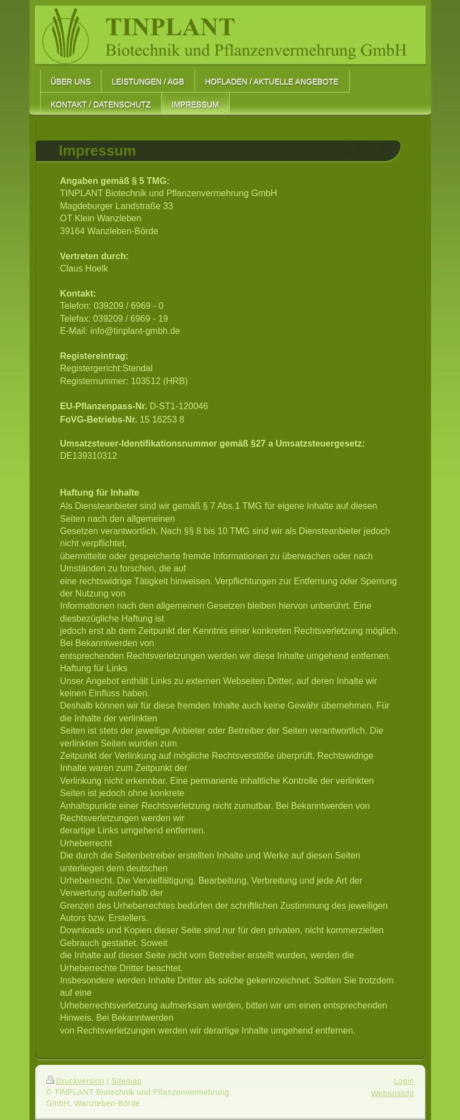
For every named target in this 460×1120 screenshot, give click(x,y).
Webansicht (392, 1093)
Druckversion (75, 1081)
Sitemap (127, 1081)
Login (404, 1081)
